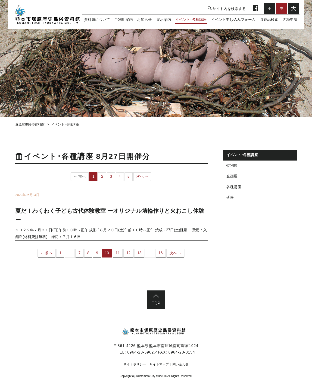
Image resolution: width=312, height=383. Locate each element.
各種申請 (290, 20)
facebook (255, 8)
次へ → (142, 176)
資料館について (97, 20)
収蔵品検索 (269, 20)
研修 (230, 197)
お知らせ (144, 20)
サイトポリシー (134, 364)
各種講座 (233, 187)
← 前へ (47, 253)
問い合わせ (180, 364)
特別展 (231, 165)
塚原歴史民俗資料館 (47, 14)
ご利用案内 (123, 20)
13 (139, 253)
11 (118, 253)
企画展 (231, 176)
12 (128, 253)
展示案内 (163, 20)
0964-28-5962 (140, 352)
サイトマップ (159, 364)
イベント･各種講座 (191, 20)
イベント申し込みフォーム (233, 20)
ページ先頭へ (156, 299)
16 (161, 253)
